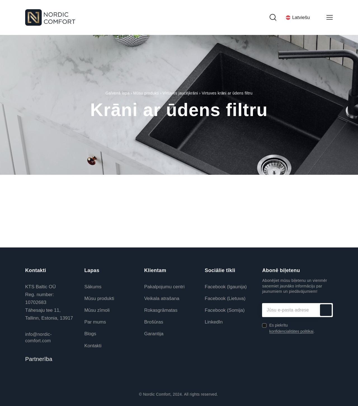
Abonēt (326, 310)
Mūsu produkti (146, 93)
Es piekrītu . (292, 328)
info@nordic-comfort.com (38, 337)
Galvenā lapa (117, 93)
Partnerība (38, 359)
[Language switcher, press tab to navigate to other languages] (301, 17)
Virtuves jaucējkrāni (180, 93)
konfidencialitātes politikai (291, 331)
